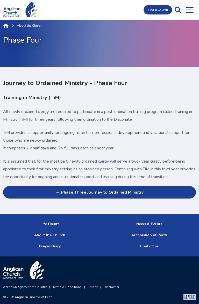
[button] (178, 10)
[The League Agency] (189, 297)
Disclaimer (111, 287)
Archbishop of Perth (149, 235)
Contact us (149, 246)
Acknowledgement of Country (25, 287)
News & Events (149, 224)
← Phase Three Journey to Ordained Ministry (99, 192)
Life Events (49, 224)
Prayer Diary (50, 246)
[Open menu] (189, 10)
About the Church (29, 26)
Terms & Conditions (67, 287)
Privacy (93, 287)
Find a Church (158, 10)
